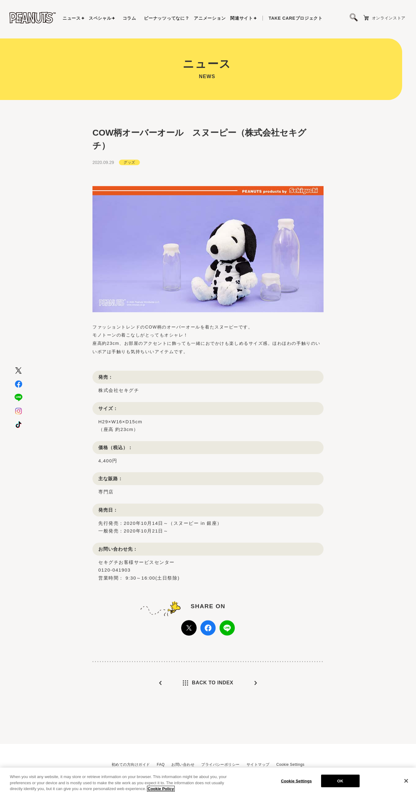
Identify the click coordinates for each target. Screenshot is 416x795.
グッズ (129, 175)
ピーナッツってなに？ (166, 18)
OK (340, 783)
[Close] (406, 783)
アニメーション (210, 18)
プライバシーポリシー (220, 764)
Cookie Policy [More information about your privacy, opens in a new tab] (161, 791)
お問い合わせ (182, 764)
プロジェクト (296, 18)
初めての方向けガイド (131, 764)
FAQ (161, 764)
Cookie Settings (290, 764)
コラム (129, 18)
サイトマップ (258, 764)
